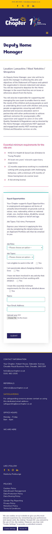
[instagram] (13, 470)
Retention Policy (10, 506)
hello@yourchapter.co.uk (32, 2)
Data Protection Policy (13, 493)
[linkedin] (17, 470)
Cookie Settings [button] (10, 529)
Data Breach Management (14, 491)
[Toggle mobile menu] (47, 33)
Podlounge (16, 474)
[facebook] (4, 470)
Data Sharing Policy (11, 496)
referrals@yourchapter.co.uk (15, 388)
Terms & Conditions (12, 508)
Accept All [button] (23, 529)
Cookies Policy (9, 488)
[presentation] (24, 326)
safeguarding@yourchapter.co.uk (17, 404)
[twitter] (9, 470)
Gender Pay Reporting (13, 500)
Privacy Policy (9, 503)
